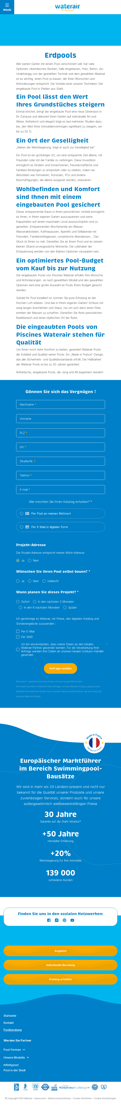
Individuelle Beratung (60, 965)
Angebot (60, 951)
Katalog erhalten (60, 979)
